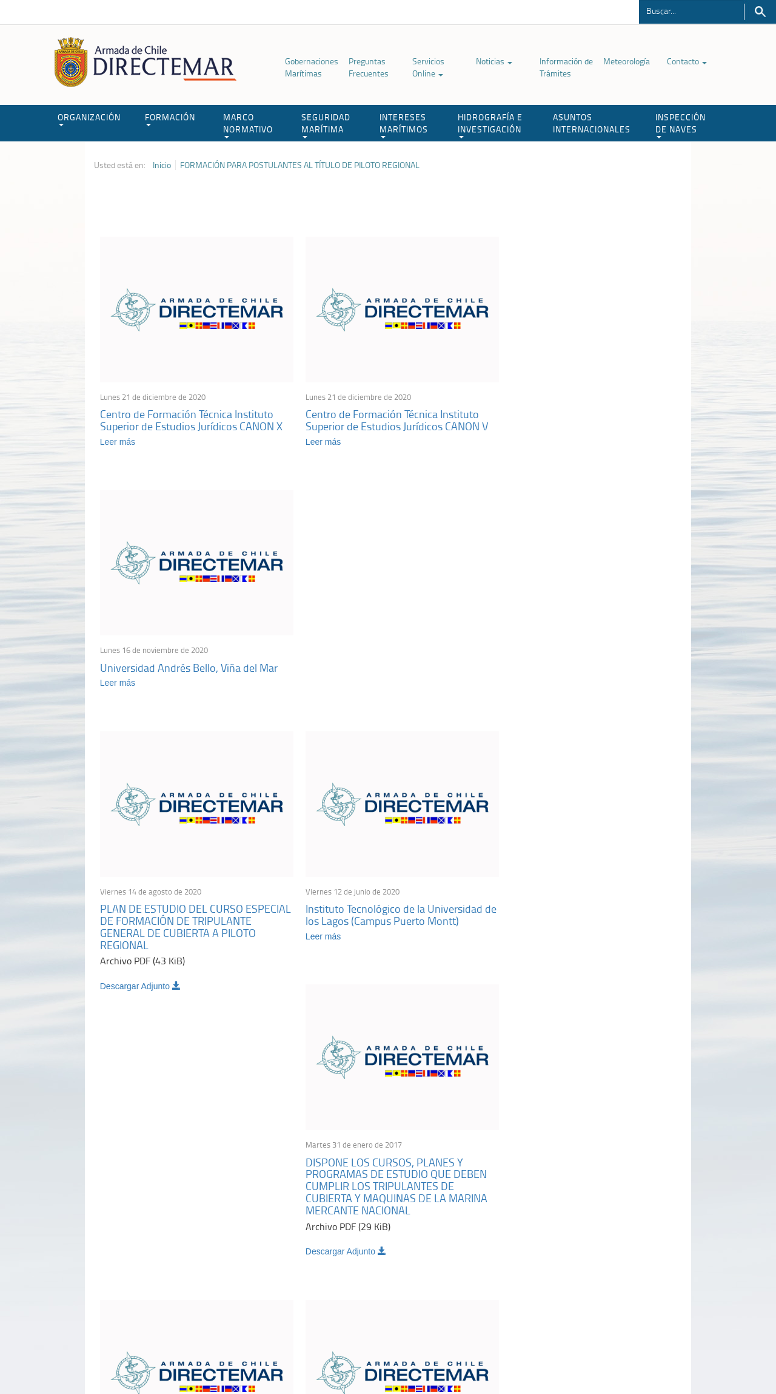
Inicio (162, 165)
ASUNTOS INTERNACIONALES (591, 123)
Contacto (687, 61)
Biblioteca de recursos (254, 1356)
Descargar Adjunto (140, 731)
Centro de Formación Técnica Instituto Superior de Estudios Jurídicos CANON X (191, 412)
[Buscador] (691, 10)
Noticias (494, 61)
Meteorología (626, 61)
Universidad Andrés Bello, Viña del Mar (581, 406)
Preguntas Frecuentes (369, 67)
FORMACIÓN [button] (170, 118)
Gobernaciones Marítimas (311, 67)
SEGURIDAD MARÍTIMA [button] (325, 124)
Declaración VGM (591, 1250)
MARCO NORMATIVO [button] (248, 124)
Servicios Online (428, 67)
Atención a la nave (593, 1219)
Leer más (117, 434)
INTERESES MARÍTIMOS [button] (404, 124)
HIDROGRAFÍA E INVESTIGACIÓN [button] (490, 124)
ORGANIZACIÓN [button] (89, 118)
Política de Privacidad (173, 1356)
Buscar (760, 12)
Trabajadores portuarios (602, 1234)
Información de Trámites (566, 67)
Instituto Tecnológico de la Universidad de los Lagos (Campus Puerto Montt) (384, 659)
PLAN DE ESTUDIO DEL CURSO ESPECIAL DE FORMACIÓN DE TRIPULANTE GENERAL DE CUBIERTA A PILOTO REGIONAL (190, 671)
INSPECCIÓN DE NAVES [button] (680, 124)
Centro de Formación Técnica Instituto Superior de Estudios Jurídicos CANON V (387, 412)
